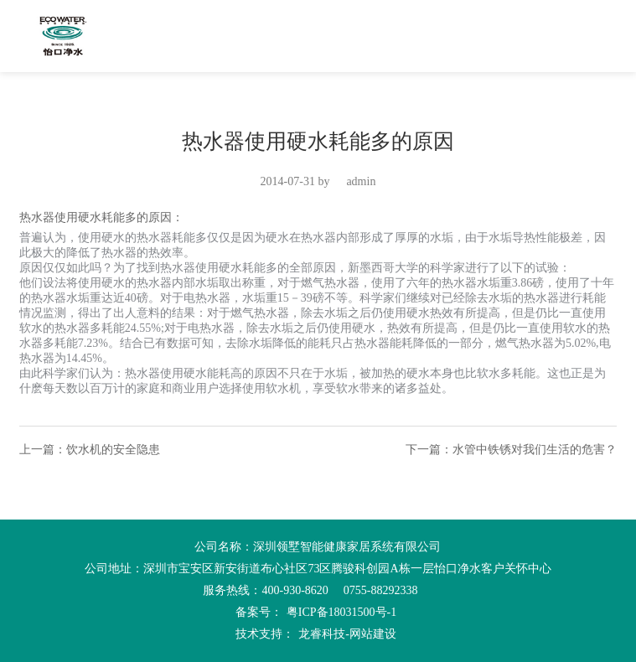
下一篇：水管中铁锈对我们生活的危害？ (511, 449)
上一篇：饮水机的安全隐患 (89, 449)
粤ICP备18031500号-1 (341, 612)
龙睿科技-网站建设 (347, 634)
